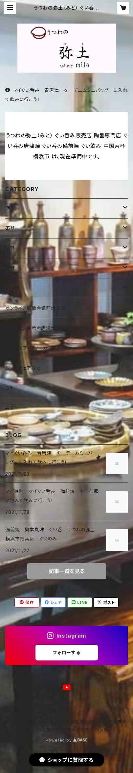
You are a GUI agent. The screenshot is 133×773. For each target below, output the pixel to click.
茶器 (10, 228)
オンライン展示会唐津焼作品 (35, 328)
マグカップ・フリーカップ (30, 348)
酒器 (10, 208)
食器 (10, 268)
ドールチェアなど (23, 368)
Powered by (67, 740)
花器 (10, 248)
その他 (12, 288)
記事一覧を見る (67, 571)
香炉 (10, 408)
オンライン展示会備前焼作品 (35, 308)
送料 (10, 388)
